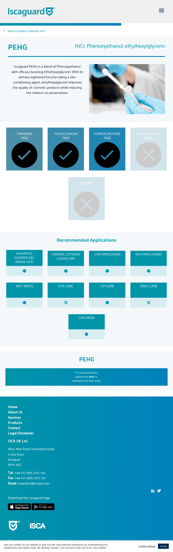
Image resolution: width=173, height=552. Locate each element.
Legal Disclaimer (21, 433)
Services (14, 418)
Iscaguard (31, 11)
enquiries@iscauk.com (34, 483)
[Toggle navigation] (161, 10)
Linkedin (153, 491)
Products (15, 423)
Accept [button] (163, 546)
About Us (15, 412)
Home (12, 407)
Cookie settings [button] (147, 546)
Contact (14, 428)
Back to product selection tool (24, 31)
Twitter (159, 491)
